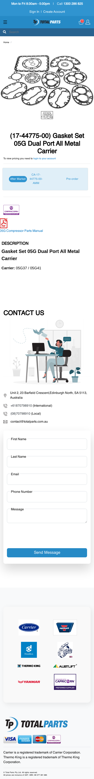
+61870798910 (21, 405)
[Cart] (81, 22)
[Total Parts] (47, 22)
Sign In (34, 12)
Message (17, 509)
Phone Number (21, 492)
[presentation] (37, 534)
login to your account (44, 158)
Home (6, 42)
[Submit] (4, 32)
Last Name (18, 456)
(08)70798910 (20, 413)
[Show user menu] (88, 22)
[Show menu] (5, 22)
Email (15, 474)
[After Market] (45, 179)
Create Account (54, 12)
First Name (18, 439)
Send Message (47, 553)
